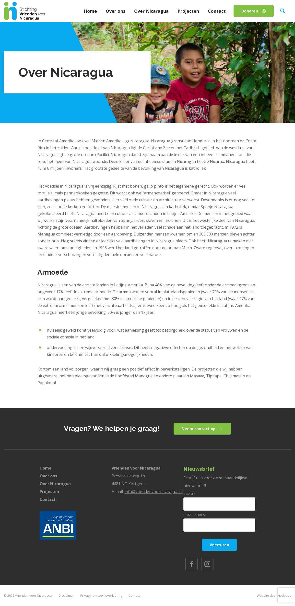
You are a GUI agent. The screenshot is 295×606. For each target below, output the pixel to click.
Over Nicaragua (151, 11)
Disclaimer (66, 595)
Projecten (188, 11)
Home (90, 11)
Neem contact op (199, 428)
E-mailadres (195, 515)
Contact (217, 11)
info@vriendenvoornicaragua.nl (154, 491)
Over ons (115, 11)
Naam (189, 494)
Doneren (249, 11)
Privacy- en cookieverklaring (101, 595)
